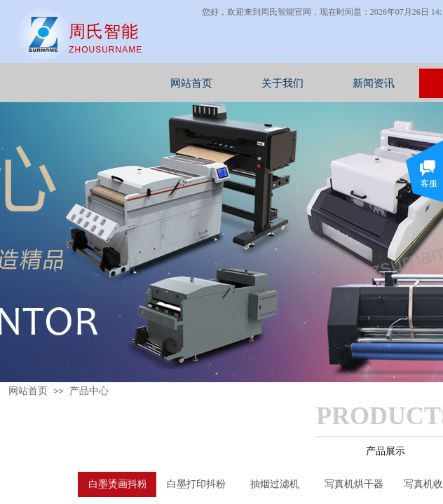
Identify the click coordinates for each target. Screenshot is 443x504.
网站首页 (227, 83)
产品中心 (89, 391)
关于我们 (318, 83)
